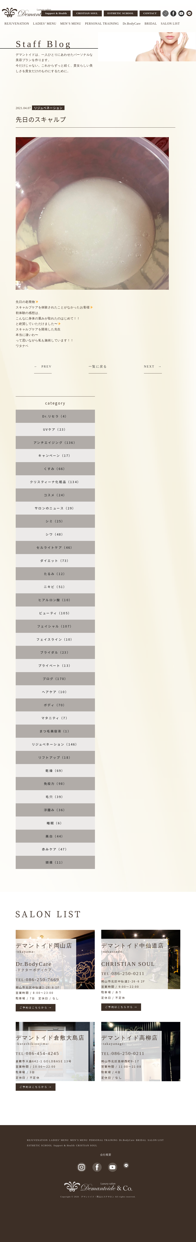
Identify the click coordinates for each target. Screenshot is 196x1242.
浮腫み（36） (55, 810)
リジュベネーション (48, 107)
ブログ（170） (55, 678)
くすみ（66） (55, 468)
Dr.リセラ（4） (55, 416)
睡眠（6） (55, 823)
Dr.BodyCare (132, 23)
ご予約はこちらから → (36, 1007)
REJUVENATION (16, 23)
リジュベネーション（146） (55, 744)
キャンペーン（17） (55, 455)
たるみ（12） (55, 573)
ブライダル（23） (55, 652)
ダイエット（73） (55, 560)
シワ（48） (55, 534)
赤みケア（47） (55, 849)
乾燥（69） (55, 770)
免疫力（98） (55, 783)
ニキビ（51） (55, 586)
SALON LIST (170, 23)
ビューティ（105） (55, 613)
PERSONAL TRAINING (102, 23)
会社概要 (105, 1154)
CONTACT (150, 13)
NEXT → (153, 366)
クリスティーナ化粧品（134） (55, 481)
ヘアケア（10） (55, 691)
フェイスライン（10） (55, 639)
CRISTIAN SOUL (87, 13)
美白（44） (55, 836)
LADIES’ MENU (44, 23)
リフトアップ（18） (55, 757)
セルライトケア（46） (55, 547)
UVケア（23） (55, 429)
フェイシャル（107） (55, 626)
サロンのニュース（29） (55, 508)
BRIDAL (151, 23)
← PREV (43, 366)
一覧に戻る (98, 366)
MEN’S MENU (70, 23)
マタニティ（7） (55, 718)
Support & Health (56, 13)
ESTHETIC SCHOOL (121, 13)
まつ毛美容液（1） (55, 731)
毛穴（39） (55, 796)
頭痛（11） (55, 862)
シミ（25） (55, 521)
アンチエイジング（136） (55, 442)
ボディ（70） (55, 705)
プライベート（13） (55, 665)
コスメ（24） (55, 495)
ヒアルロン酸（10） (55, 600)
